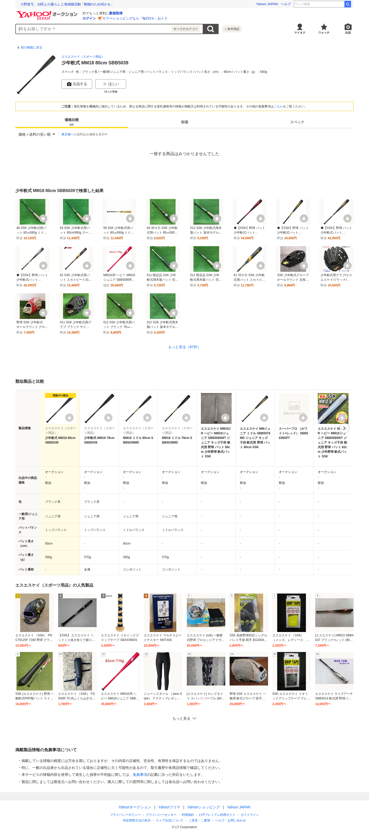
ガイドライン (250, 815)
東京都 (66, 134)
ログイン (89, 18)
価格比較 (72, 122)
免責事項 (140, 774)
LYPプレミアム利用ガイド (217, 815)
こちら (278, 106)
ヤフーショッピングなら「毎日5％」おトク (135, 18)
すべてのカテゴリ (185, 29)
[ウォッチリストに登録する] (69, 418)
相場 (184, 122)
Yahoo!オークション (135, 807)
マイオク (299, 32)
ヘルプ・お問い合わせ (230, 820)
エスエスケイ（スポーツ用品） (83, 56)
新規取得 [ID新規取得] (115, 13)
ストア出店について (169, 820)
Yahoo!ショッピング (203, 807)
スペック (297, 122)
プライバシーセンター (161, 815)
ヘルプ (286, 4)
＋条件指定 (232, 29)
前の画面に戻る (31, 47)
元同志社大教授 (330, 4)
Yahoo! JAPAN (267, 4)
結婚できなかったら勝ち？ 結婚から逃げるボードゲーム (63, 4)
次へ (344, 428)
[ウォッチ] (43, 218)
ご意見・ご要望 (199, 820)
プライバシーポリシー (125, 815)
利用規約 (188, 815)
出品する (77, 84)
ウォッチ (324, 32)
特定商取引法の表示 (137, 820)
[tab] (71, 122)
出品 (348, 32)
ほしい (110, 84)
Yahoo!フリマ (169, 807)
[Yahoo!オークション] (47, 12)
